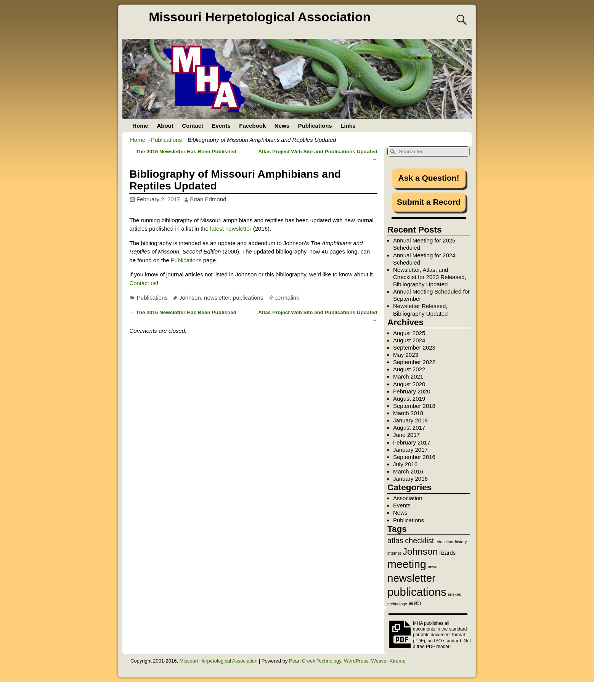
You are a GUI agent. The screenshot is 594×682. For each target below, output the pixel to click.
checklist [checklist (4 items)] (419, 540)
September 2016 (414, 457)
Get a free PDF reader (442, 643)
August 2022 (409, 369)
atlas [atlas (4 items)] (395, 540)
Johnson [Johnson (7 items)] (420, 551)
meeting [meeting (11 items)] (406, 564)
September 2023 (414, 347)
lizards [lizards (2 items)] (447, 553)
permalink (287, 297)
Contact (192, 125)
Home (140, 125)
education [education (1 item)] (444, 541)
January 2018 (410, 420)
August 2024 (409, 340)
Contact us (143, 283)
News (282, 125)
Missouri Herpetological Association (260, 17)
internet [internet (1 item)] (394, 553)
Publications (315, 125)
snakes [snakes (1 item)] (454, 594)
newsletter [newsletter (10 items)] (411, 578)
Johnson (190, 297)
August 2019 (409, 398)
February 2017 (411, 442)
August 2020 (409, 384)
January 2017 (410, 449)
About (165, 125)
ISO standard (447, 640)
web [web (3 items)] (415, 603)
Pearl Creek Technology (315, 661)
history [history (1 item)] (461, 541)
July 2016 (405, 464)
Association (407, 498)
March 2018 (408, 413)
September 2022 (414, 362)
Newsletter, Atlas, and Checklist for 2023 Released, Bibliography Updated (429, 276)
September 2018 (414, 406)
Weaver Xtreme (388, 661)
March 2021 (408, 376)
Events (221, 125)
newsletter (217, 297)
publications (248, 297)
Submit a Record (429, 201)
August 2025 (409, 333)
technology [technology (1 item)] (397, 604)
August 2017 (409, 427)
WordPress (356, 661)
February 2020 (411, 391)
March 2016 (408, 471)
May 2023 (405, 354)
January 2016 (410, 478)
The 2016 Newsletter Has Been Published (182, 151)
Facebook (252, 125)
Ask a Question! (428, 177)
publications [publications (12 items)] (416, 592)
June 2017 (406, 435)
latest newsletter (230, 228)
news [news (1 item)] (432, 566)
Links (347, 125)
